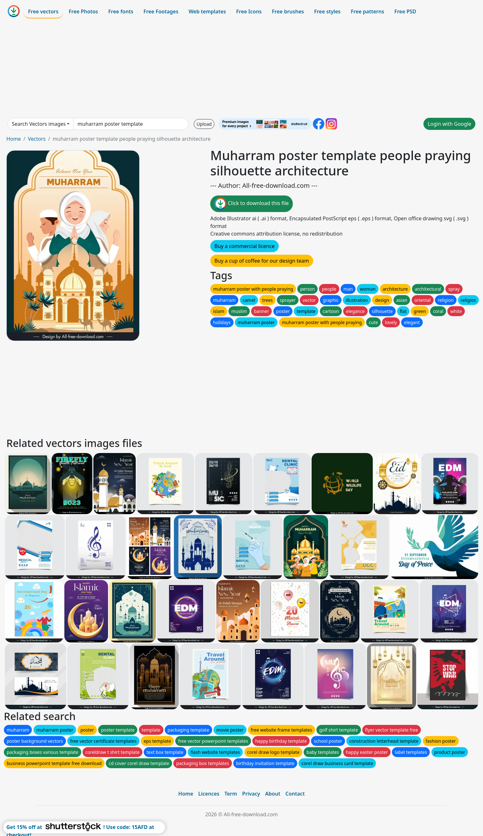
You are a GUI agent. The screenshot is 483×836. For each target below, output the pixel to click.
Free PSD (405, 11)
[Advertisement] (241, 68)
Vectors (37, 138)
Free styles (327, 11)
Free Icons (249, 11)
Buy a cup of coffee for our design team (261, 260)
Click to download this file (251, 204)
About (272, 793)
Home (13, 138)
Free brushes (288, 11)
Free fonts (120, 11)
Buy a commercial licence (244, 246)
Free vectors (43, 11)
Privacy (251, 793)
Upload (204, 124)
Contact (295, 793)
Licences (208, 793)
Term (230, 793)
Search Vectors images (39, 123)
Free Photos (83, 11)
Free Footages (160, 11)
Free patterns (367, 11)
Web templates (207, 11)
